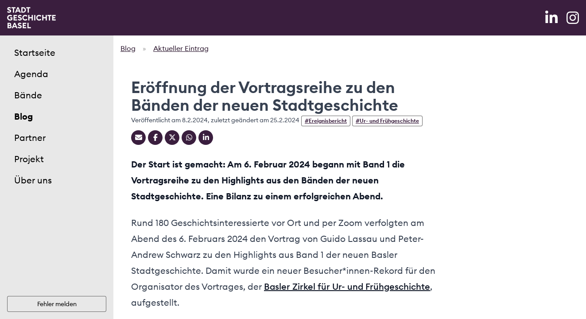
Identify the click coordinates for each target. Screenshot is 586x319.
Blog (23, 116)
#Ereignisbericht (326, 120)
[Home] (31, 17)
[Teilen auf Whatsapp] (189, 137)
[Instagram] (573, 18)
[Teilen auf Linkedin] (205, 137)
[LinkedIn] (552, 18)
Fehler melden (57, 304)
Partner (30, 137)
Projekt (29, 158)
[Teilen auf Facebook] (155, 137)
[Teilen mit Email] (138, 137)
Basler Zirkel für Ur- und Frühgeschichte (347, 286)
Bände (28, 95)
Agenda (31, 73)
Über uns (33, 180)
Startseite (34, 52)
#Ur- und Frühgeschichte (387, 120)
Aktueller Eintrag (181, 48)
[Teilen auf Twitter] (172, 137)
